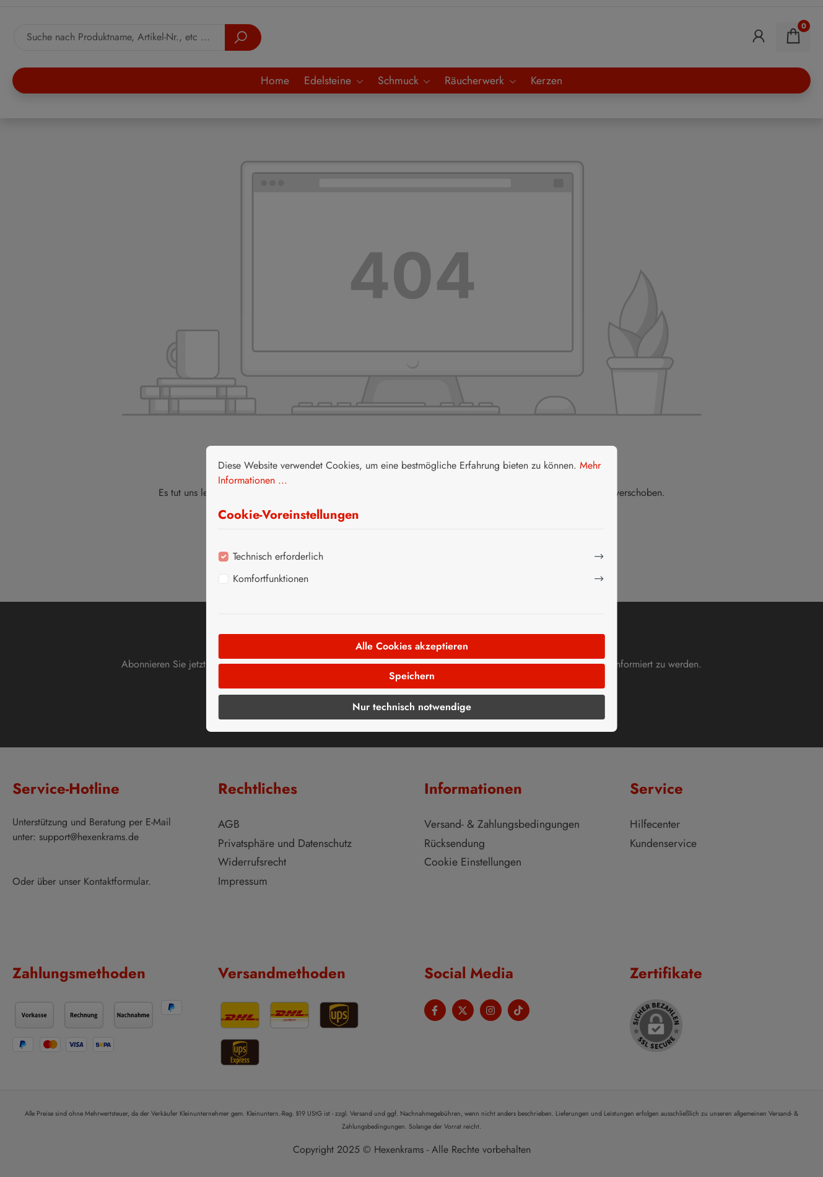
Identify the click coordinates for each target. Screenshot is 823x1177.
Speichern (412, 676)
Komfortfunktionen (270, 578)
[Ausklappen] (599, 555)
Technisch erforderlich (278, 556)
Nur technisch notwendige (411, 707)
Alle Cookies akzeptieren (411, 646)
